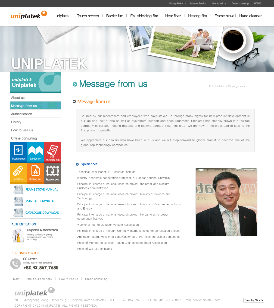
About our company (39, 279)
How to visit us (68, 279)
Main (16, 279)
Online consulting (96, 279)
